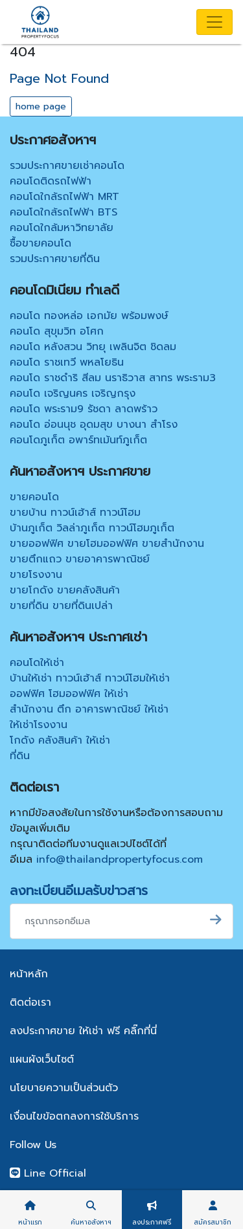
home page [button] (41, 106)
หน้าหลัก (29, 974)
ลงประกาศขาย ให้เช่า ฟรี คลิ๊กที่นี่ (83, 1031)
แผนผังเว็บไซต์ (42, 1059)
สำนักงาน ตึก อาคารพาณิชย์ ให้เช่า (89, 709)
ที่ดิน (20, 756)
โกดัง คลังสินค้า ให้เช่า (60, 740)
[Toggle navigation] (214, 22)
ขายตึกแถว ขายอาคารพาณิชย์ (80, 559)
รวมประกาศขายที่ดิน (55, 259)
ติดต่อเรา (30, 1002)
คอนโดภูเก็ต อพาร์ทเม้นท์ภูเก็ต (78, 440)
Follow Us (33, 1145)
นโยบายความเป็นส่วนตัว (64, 1088)
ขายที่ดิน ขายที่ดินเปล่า (61, 606)
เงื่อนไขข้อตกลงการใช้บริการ (74, 1116)
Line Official (48, 1173)
